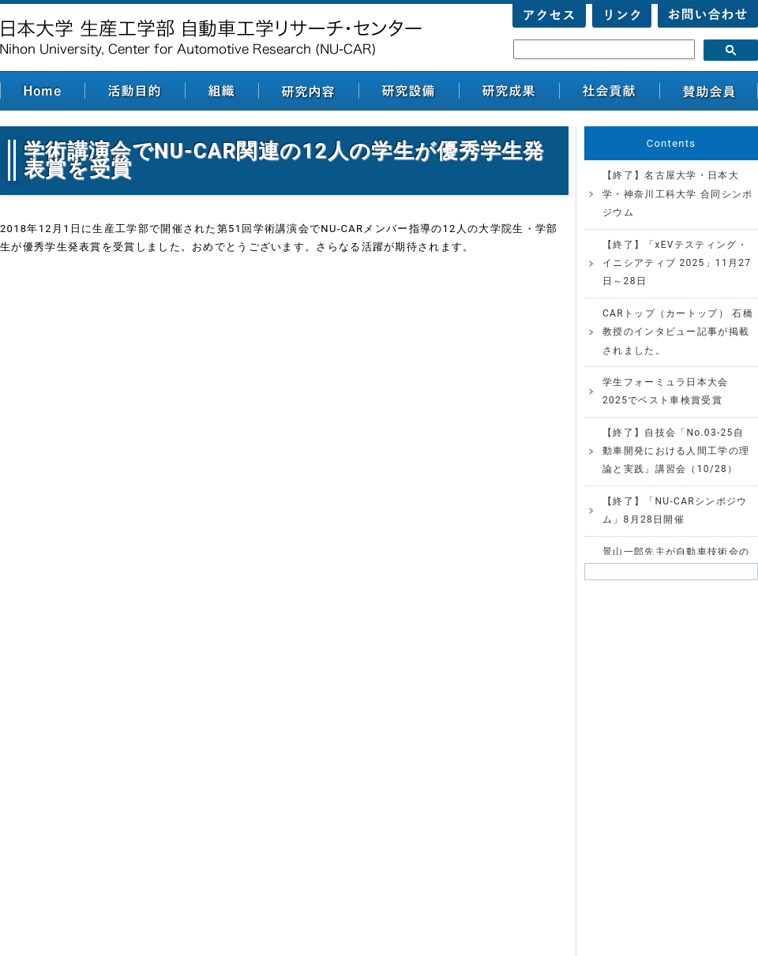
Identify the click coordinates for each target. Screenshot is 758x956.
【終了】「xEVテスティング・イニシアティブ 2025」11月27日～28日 (676, 263)
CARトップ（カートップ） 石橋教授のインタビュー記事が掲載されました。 (677, 332)
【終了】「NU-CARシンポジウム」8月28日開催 (675, 510)
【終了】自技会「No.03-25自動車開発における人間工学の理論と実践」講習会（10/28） (675, 451)
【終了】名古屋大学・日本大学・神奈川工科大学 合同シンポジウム (677, 194)
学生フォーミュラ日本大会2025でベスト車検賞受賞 (665, 391)
